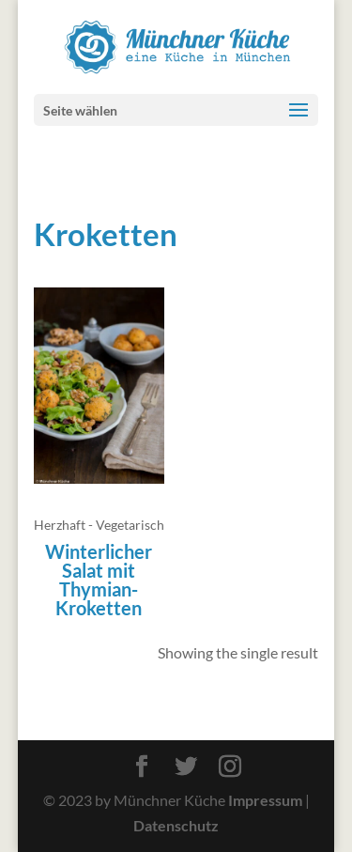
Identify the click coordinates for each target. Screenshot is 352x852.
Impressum (265, 800)
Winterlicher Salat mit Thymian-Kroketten (98, 579)
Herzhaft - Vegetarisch (99, 525)
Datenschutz (176, 825)
